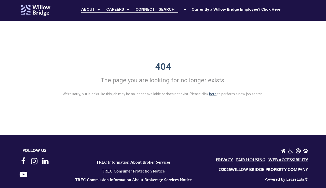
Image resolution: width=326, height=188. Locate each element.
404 (163, 66)
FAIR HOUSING (250, 160)
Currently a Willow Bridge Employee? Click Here (236, 9)
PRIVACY (224, 160)
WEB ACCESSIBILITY (288, 160)
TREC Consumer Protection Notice (133, 171)
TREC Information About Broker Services (133, 162)
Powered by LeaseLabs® (286, 179)
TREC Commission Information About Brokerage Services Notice (133, 180)
